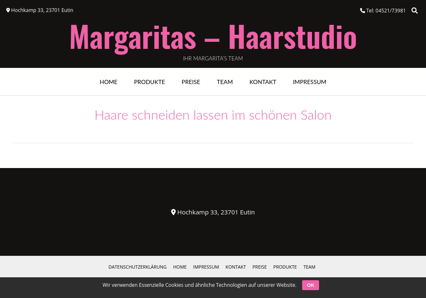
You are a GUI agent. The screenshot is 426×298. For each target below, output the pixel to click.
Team (225, 81)
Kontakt (262, 81)
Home (108, 81)
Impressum (310, 81)
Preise (191, 81)
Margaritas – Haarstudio (213, 35)
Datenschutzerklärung (138, 267)
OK (311, 285)
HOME (180, 267)
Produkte (149, 81)
